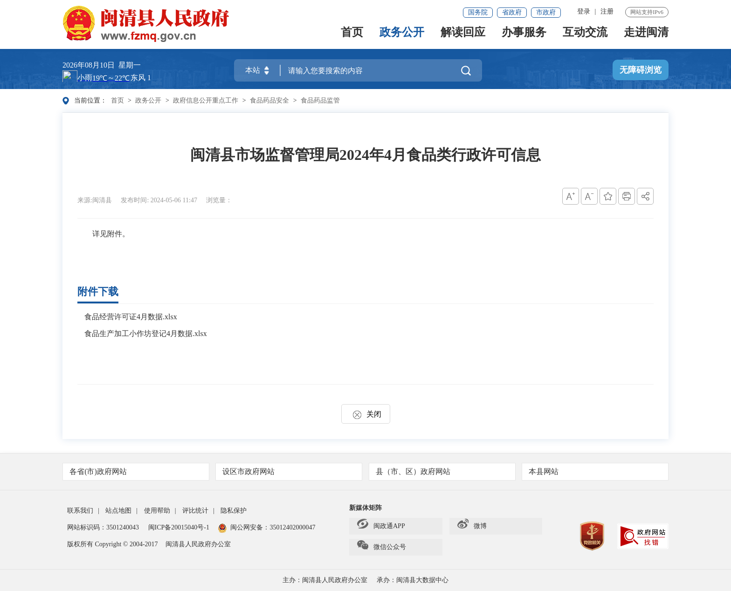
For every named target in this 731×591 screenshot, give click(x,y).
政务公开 (401, 36)
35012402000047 (292, 527)
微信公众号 (381, 547)
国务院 (478, 12)
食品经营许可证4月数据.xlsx (130, 317)
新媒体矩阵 (365, 507)
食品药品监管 (320, 100)
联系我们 (80, 510)
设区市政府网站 (289, 471)
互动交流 (585, 36)
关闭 (365, 414)
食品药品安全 (269, 100)
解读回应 (463, 36)
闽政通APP (381, 526)
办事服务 (524, 36)
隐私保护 (234, 510)
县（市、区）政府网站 (443, 471)
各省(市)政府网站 (136, 471)
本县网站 (595, 471)
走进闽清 (646, 36)
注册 (607, 11)
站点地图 (118, 510)
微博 (472, 526)
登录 (583, 11)
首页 (352, 36)
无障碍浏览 (641, 70)
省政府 (512, 12)
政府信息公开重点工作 (205, 100)
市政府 (546, 12)
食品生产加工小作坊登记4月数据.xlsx (145, 333)
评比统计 (195, 510)
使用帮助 (157, 510)
